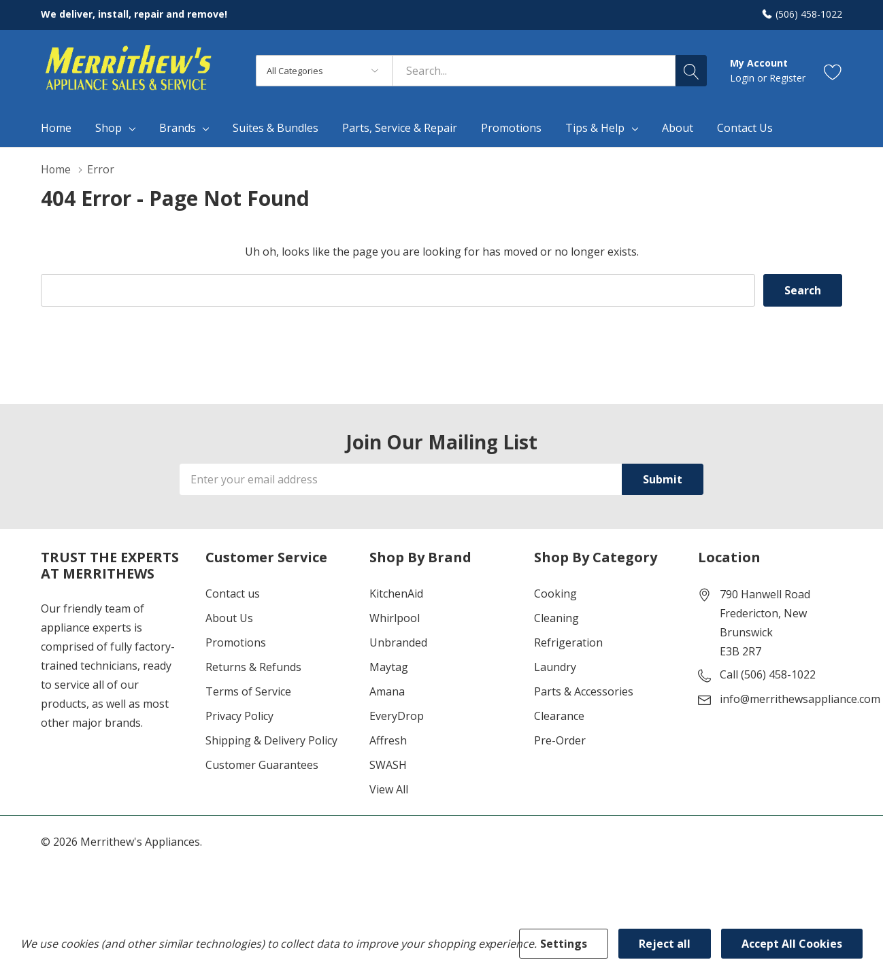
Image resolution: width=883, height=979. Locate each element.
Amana (387, 691)
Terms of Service (248, 691)
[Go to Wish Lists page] (833, 71)
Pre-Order (560, 740)
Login (743, 77)
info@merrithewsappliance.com (800, 698)
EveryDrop (396, 715)
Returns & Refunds (253, 666)
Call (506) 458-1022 (768, 674)
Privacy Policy (239, 715)
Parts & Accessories (583, 691)
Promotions (235, 642)
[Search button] (691, 70)
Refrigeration (568, 642)
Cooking (555, 593)
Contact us (232, 593)
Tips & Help (594, 127)
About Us (229, 618)
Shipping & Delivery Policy (271, 740)
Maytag (388, 666)
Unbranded (398, 642)
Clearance (559, 715)
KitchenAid (396, 593)
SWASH (388, 764)
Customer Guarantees (261, 764)
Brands (177, 127)
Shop (108, 127)
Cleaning (556, 618)
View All (388, 789)
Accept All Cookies (792, 943)
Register (787, 77)
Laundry (555, 666)
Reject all (664, 943)
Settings (563, 943)
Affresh (388, 740)
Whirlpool (394, 618)
